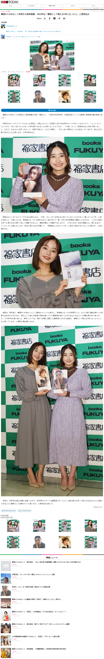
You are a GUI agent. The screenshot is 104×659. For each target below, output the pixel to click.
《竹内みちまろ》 (97, 507)
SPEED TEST (52, 5)
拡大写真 (53, 110)
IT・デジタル (31, 5)
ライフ (93, 5)
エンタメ (73, 5)
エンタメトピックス (10, 510)
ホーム (10, 5)
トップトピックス (25, 510)
